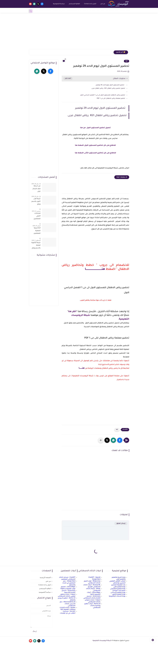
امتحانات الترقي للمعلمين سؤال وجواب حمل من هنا (36, 216)
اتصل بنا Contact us (89, 4)
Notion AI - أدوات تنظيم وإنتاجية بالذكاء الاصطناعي (92, 605)
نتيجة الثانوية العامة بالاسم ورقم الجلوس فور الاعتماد (36, 246)
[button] (119, 440)
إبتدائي (102, 11)
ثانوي (84, 11)
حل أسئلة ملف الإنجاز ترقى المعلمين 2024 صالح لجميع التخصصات (36, 189)
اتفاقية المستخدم (73, 4)
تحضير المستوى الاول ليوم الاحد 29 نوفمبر (110, 85)
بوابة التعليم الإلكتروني (117, 589)
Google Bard (96, 579)
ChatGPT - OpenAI (94, 577)
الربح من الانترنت (59, 11)
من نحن (102, 4)
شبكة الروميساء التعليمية (102, 641)
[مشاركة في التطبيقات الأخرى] (100, 440)
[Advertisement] (79, 33)
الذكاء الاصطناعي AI (43, 11)
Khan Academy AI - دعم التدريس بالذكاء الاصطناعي (67, 603)
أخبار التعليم (124, 11)
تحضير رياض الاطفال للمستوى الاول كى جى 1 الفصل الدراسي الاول (102, 95)
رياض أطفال (113, 11)
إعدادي (92, 11)
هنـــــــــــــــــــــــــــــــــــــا (95, 269)
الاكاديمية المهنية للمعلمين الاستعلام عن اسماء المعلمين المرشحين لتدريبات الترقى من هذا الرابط (37, 231)
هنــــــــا (82, 368)
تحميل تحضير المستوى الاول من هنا (95, 128)
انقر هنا (72, 311)
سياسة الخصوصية (58, 4)
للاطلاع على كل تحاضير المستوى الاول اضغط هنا (95, 145)
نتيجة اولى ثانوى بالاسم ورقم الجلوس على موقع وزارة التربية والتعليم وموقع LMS (36, 202)
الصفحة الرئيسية (45, 577)
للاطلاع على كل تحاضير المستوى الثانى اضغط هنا (95, 153)
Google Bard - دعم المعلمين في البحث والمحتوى (68, 583)
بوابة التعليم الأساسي (118, 592)
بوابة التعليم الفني (119, 587)
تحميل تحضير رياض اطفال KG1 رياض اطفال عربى (108, 88)
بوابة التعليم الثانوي (118, 594)
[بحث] (30, 11)
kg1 (126, 61)
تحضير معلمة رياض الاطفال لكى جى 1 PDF (111, 98)
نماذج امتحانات (71, 11)
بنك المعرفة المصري (118, 585)
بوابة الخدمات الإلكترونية (117, 596)
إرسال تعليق (120, 523)
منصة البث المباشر (119, 590)
